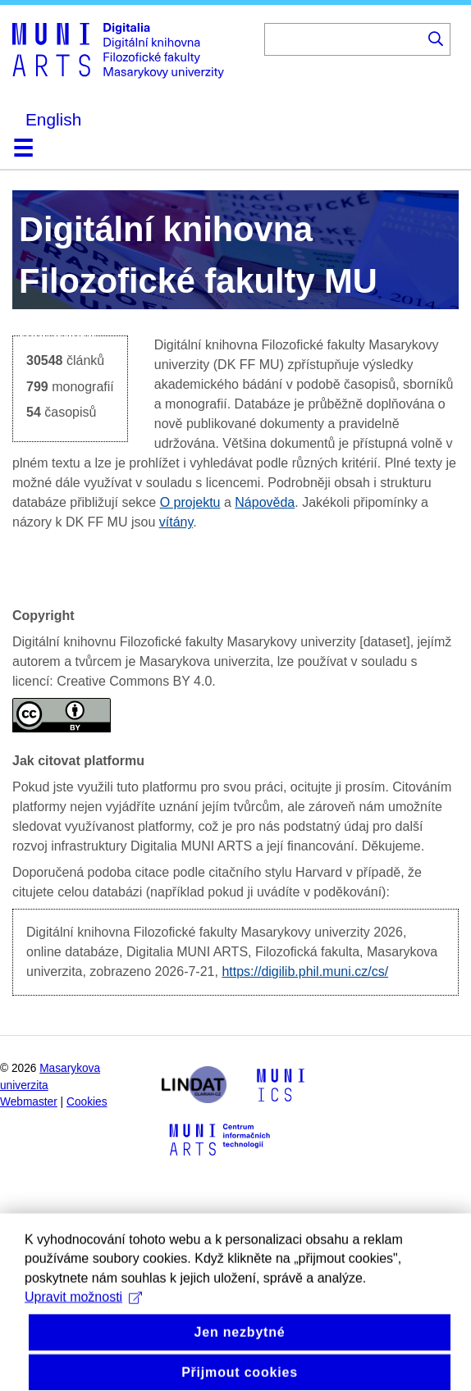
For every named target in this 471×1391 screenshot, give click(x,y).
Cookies (86, 1102)
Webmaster (28, 1102)
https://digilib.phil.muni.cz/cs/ (305, 971)
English (53, 119)
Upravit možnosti (83, 1317)
